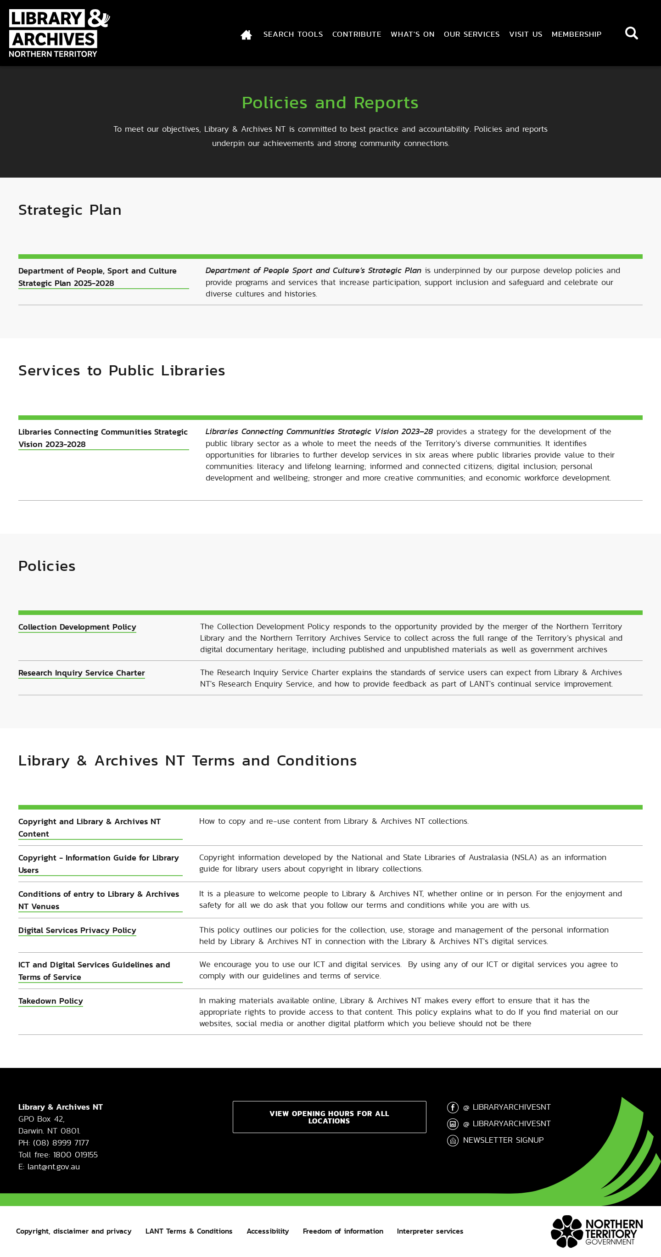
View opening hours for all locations (329, 1117)
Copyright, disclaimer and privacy (74, 1231)
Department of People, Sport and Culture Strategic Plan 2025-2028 (97, 276)
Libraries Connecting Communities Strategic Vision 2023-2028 (103, 437)
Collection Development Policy (77, 626)
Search (631, 33)
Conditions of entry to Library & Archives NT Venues (98, 900)
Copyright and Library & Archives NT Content (89, 827)
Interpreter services (430, 1231)
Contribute (356, 33)
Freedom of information (343, 1231)
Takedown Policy (50, 1000)
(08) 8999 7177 (61, 1142)
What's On (413, 33)
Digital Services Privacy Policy (77, 930)
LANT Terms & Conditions (189, 1231)
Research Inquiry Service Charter (81, 672)
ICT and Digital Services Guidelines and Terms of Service (94, 970)
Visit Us (526, 33)
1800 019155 (75, 1154)
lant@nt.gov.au (54, 1166)
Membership (577, 33)
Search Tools (293, 33)
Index (240, 33)
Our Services (472, 33)
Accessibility (267, 1231)
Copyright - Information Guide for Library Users (98, 863)
